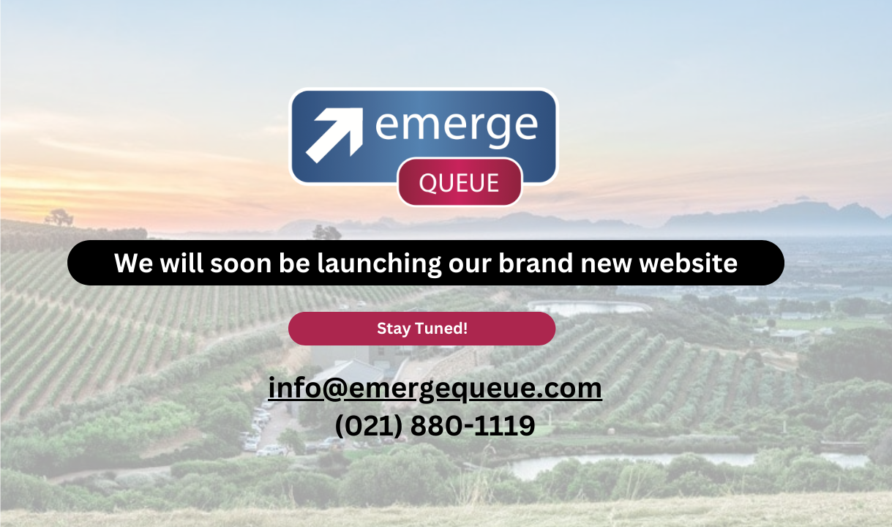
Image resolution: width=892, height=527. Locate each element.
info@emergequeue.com (435, 387)
